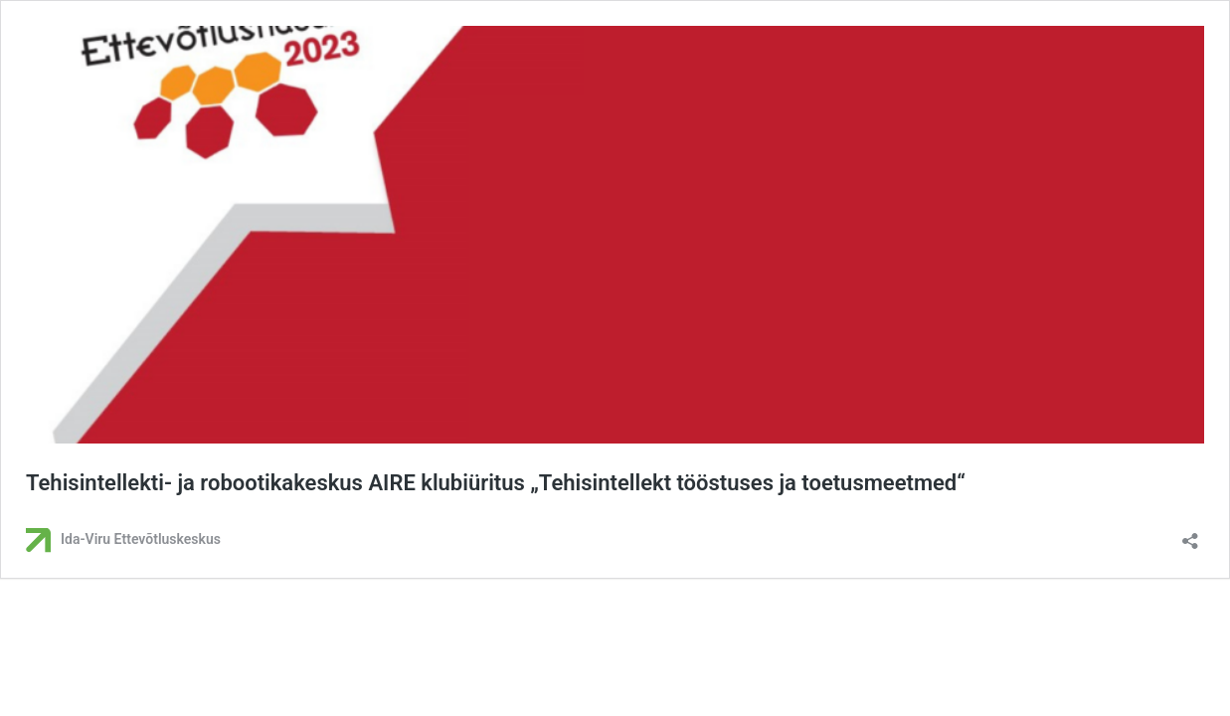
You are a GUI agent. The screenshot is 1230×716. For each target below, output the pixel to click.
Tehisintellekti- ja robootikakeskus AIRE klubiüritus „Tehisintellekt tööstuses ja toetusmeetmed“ (496, 482)
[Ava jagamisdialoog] (1190, 534)
